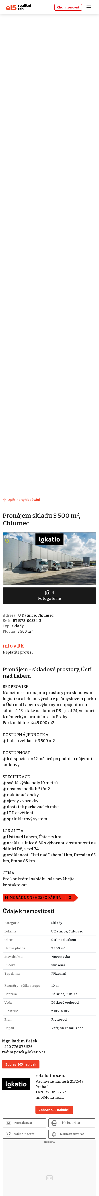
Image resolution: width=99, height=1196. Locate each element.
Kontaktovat (23, 1123)
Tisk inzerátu (70, 1123)
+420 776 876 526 (17, 1047)
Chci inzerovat (68, 7)
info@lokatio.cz (49, 1097)
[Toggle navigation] (90, 6)
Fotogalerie (49, 595)
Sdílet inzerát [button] (24, 1134)
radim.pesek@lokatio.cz (23, 1052)
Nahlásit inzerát (72, 1134)
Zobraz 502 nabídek (54, 1110)
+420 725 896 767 (50, 1092)
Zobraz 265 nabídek (20, 1064)
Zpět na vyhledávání (24, 499)
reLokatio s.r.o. (50, 1075)
